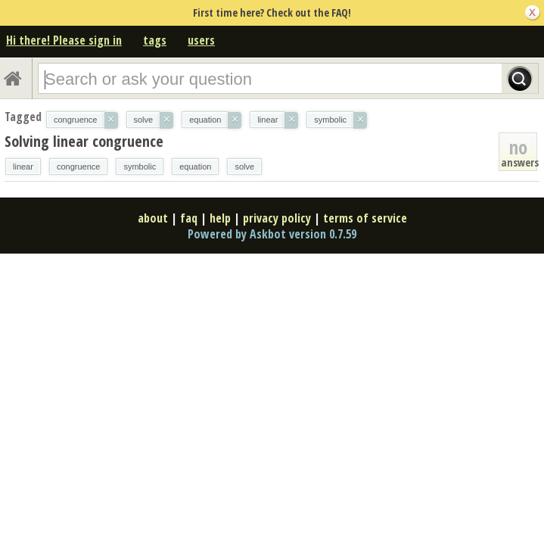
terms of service (365, 218)
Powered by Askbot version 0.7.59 (272, 234)
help (220, 218)
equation (195, 166)
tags (154, 40)
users (201, 40)
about (153, 218)
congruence (79, 166)
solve (244, 166)
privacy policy (277, 218)
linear (23, 166)
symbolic (139, 166)
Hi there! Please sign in (64, 40)
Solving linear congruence (84, 141)
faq (188, 218)
